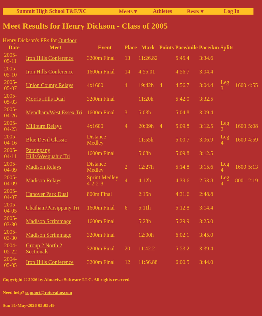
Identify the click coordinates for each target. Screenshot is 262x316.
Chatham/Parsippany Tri (52, 208)
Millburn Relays (43, 126)
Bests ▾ (195, 11)
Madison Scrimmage (48, 221)
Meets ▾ (128, 11)
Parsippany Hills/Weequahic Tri (48, 153)
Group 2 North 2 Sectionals (44, 248)
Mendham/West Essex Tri (54, 112)
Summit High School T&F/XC (51, 11)
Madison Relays (43, 167)
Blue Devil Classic (46, 140)
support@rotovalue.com (48, 292)
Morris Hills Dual (45, 99)
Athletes (162, 11)
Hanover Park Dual (47, 194)
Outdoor (67, 40)
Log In (230, 11)
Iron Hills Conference (50, 58)
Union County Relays (49, 85)
